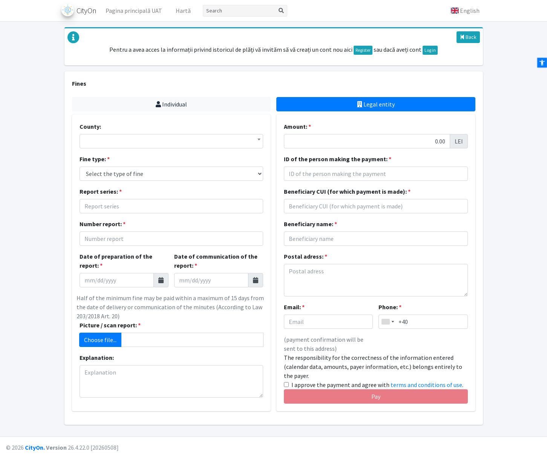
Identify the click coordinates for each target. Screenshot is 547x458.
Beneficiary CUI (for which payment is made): (347, 191)
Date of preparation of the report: (116, 261)
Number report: (103, 224)
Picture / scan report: (110, 325)
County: (90, 126)
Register (363, 50)
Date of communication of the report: (215, 261)
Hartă (183, 10)
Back (468, 37)
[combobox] (172, 141)
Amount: (297, 126)
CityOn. (35, 447)
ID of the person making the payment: (337, 159)
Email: (294, 307)
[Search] (239, 11)
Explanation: (97, 357)
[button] (465, 10)
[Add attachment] (192, 340)
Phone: (389, 307)
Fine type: (95, 159)
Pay (375, 396)
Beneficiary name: (310, 224)
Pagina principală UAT (134, 10)
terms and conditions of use (426, 385)
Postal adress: (305, 256)
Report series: (101, 191)
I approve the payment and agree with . (377, 385)
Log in (430, 50)
